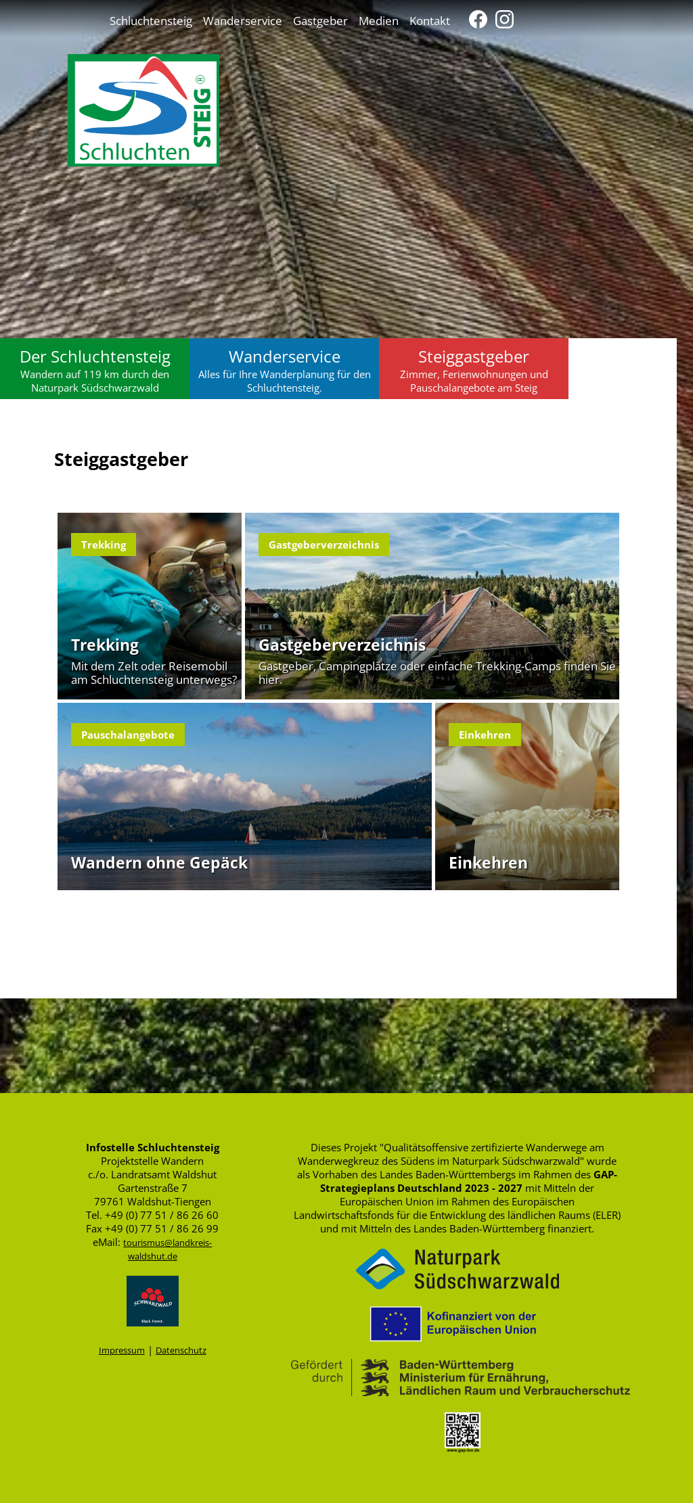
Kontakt (429, 20)
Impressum (122, 1350)
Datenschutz (181, 1350)
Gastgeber (320, 20)
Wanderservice (242, 20)
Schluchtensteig (151, 20)
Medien (379, 20)
